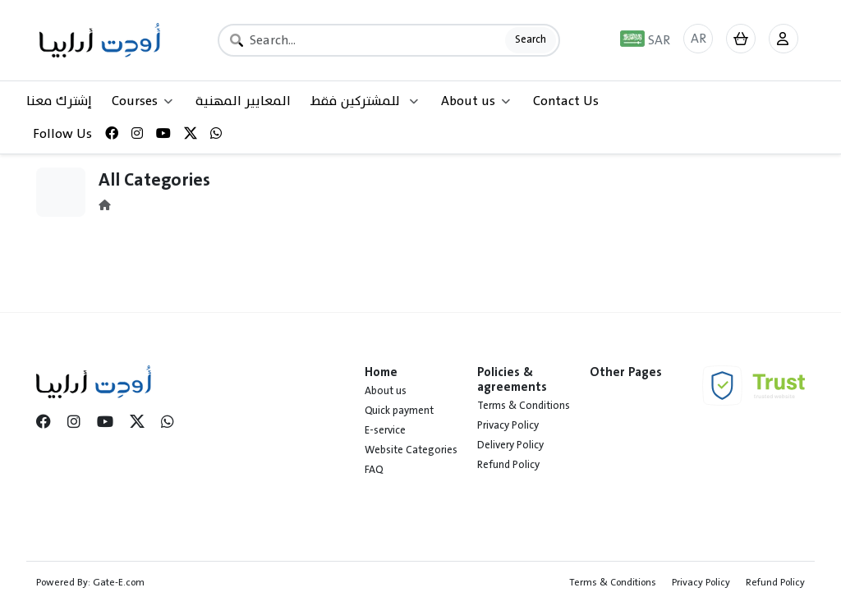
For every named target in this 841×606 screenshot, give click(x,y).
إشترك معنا (59, 101)
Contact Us (566, 101)
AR (698, 38)
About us (386, 391)
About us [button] (475, 101)
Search (530, 39)
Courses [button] (142, 101)
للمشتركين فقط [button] (364, 101)
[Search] (389, 40)
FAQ (374, 470)
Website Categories (411, 450)
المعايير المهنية (243, 101)
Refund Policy (508, 465)
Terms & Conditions (523, 406)
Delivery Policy (510, 445)
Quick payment (399, 411)
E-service (385, 430)
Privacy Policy (508, 425)
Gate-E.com (119, 582)
